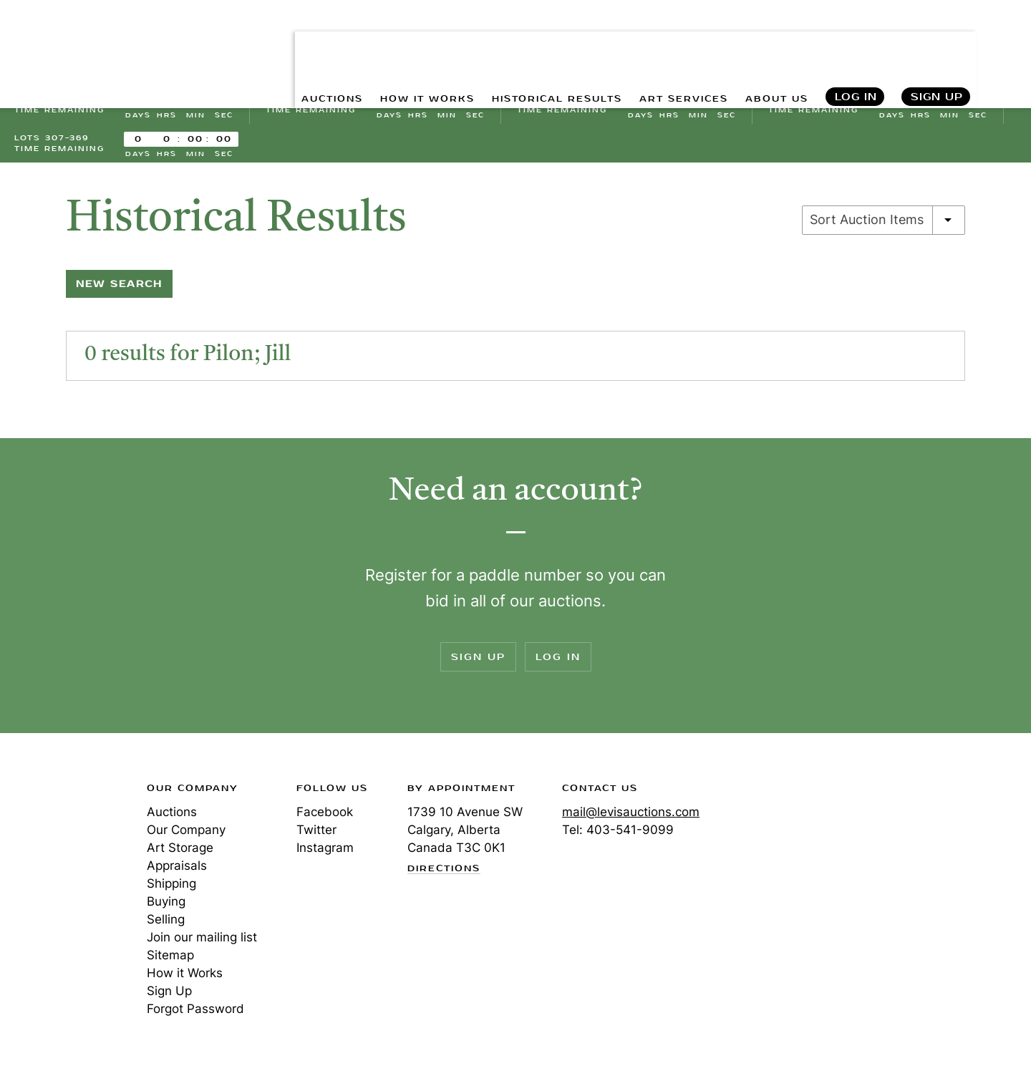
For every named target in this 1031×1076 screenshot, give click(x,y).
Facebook (324, 820)
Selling (166, 927)
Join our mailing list (202, 945)
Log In (855, 43)
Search (1004, 43)
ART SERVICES (666, 43)
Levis (60, 846)
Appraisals (177, 873)
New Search (119, 292)
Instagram (325, 855)
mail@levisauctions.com (631, 820)
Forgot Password (195, 1016)
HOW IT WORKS (378, 43)
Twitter (316, 837)
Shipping (171, 891)
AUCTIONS (270, 43)
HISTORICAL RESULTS (524, 43)
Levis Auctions (89, 43)
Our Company (186, 837)
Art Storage (180, 855)
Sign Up (937, 43)
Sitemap (170, 963)
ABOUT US (771, 43)
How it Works (185, 981)
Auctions (172, 820)
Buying (166, 909)
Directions (443, 877)
